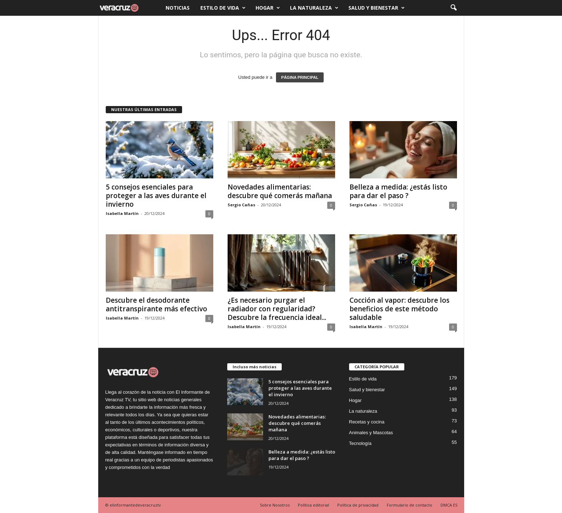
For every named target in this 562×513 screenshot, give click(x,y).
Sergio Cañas (241, 204)
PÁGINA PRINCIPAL (300, 77)
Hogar (268, 8)
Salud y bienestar (376, 8)
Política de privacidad (357, 505)
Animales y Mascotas (371, 432)
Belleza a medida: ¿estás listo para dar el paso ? (398, 191)
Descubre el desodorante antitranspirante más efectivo (156, 304)
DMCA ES (448, 505)
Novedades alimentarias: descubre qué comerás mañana (280, 191)
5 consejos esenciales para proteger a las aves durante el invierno (156, 195)
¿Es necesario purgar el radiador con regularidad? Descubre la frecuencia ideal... (277, 309)
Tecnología (360, 443)
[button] (453, 8)
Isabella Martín (122, 213)
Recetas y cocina (367, 422)
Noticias (178, 7)
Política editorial (313, 505)
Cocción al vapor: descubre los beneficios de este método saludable (399, 309)
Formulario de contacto (409, 505)
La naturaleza (314, 8)
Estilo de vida (223, 8)
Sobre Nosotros (275, 505)
